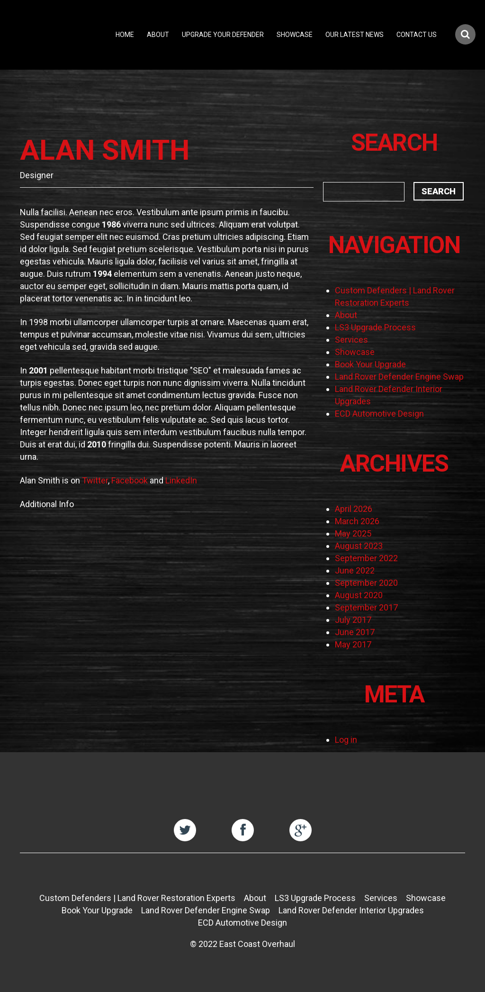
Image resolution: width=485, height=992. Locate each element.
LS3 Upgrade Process (375, 327)
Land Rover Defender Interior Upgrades (351, 910)
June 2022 (355, 570)
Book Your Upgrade (370, 364)
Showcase (295, 34)
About (158, 34)
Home (125, 34)
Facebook (129, 480)
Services (351, 340)
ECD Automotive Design (379, 414)
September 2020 (366, 583)
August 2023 (359, 546)
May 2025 (353, 533)
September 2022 (366, 558)
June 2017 (355, 632)
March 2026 (357, 521)
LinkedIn (181, 480)
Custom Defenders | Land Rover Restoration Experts (137, 898)
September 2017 (366, 607)
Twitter (95, 480)
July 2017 (353, 620)
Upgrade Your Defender (223, 34)
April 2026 (353, 509)
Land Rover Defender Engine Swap (399, 377)
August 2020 (359, 595)
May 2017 (353, 644)
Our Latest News (354, 34)
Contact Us (416, 34)
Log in (346, 740)
